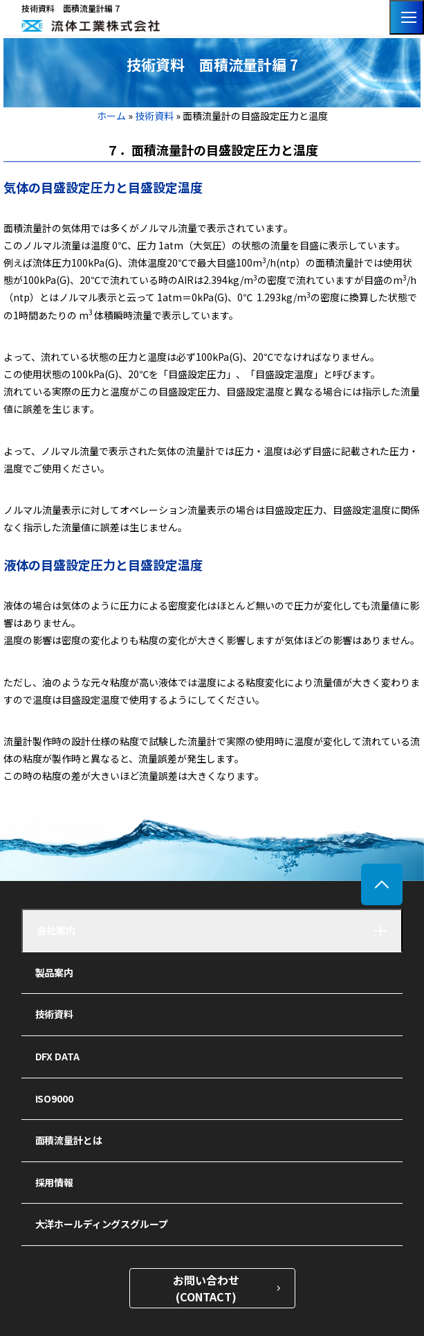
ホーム (112, 116)
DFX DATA (57, 1056)
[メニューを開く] (406, 17)
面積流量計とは (68, 1140)
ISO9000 (54, 1098)
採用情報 (54, 1182)
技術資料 (154, 116)
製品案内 (54, 972)
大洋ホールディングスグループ (101, 1224)
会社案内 (56, 930)
